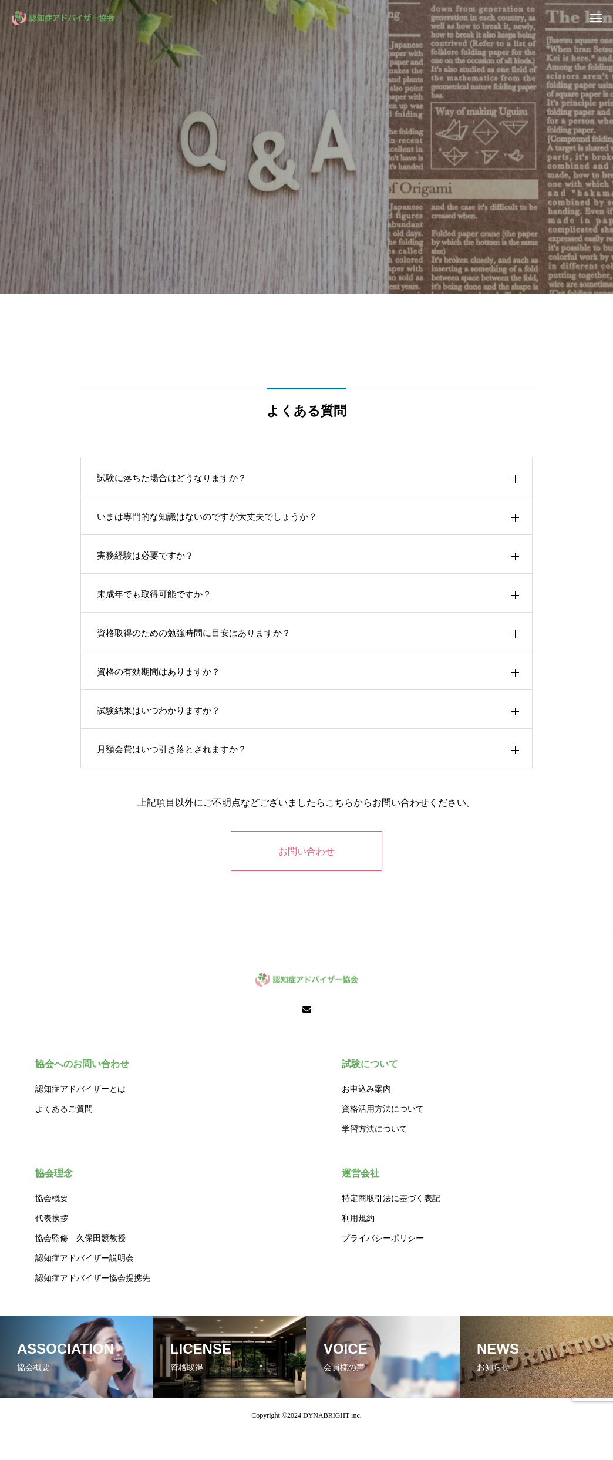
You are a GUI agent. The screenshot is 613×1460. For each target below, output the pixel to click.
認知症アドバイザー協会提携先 (92, 1305)
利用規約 (358, 1245)
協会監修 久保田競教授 (80, 1265)
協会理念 (54, 1200)
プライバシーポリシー (383, 1265)
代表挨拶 (51, 1245)
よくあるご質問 (64, 1136)
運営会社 (360, 1200)
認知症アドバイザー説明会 (84, 1285)
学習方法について (374, 1156)
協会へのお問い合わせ (82, 1091)
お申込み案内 (366, 1116)
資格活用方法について (383, 1136)
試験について (370, 1091)
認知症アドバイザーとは (80, 1116)
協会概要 (51, 1225)
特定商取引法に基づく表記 (391, 1225)
